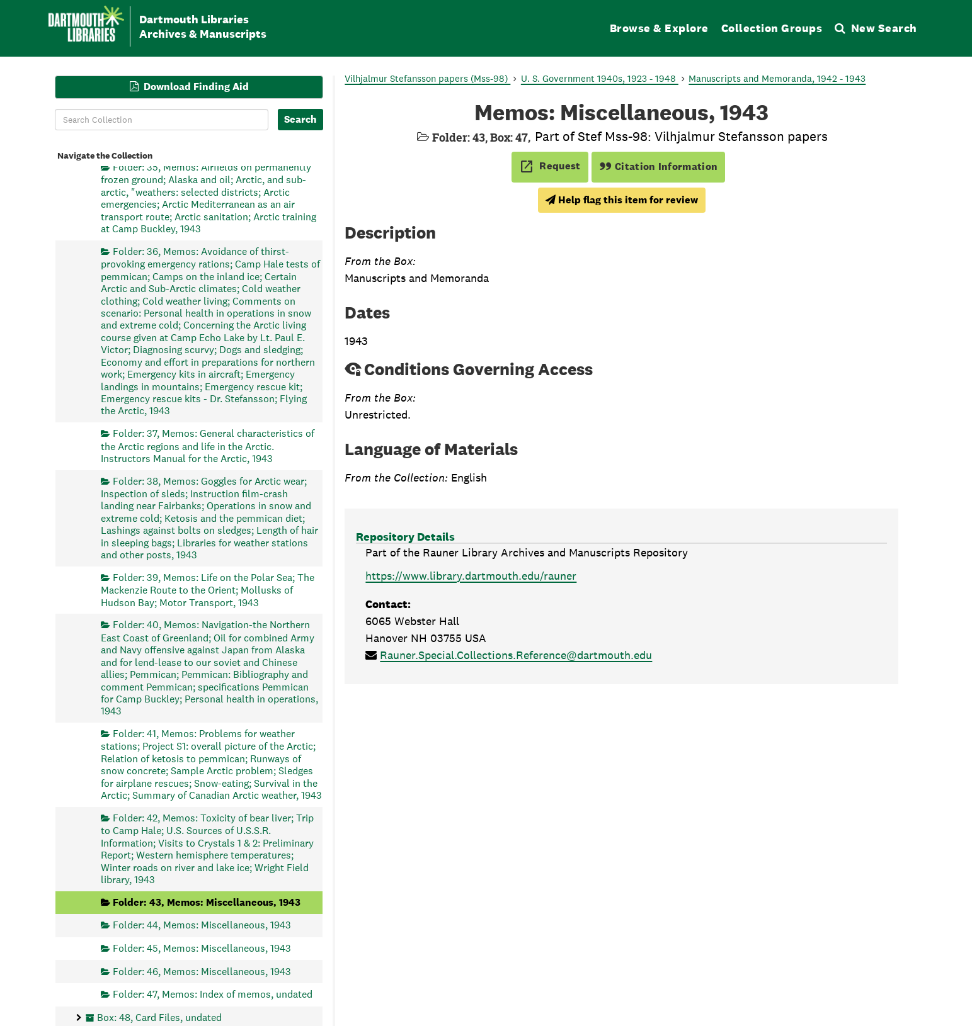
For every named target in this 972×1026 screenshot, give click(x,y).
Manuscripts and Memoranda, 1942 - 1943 (777, 78)
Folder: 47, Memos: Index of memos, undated (212, 994)
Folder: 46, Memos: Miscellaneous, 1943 (202, 971)
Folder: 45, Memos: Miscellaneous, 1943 (202, 947)
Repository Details (405, 536)
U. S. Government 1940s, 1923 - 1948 (599, 78)
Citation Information (658, 166)
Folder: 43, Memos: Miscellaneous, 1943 (206, 901)
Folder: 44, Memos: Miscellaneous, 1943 (202, 925)
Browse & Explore (659, 28)
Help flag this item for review (622, 199)
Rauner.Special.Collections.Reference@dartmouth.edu (516, 655)
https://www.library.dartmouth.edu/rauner (470, 575)
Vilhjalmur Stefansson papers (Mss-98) (427, 78)
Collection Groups (772, 28)
